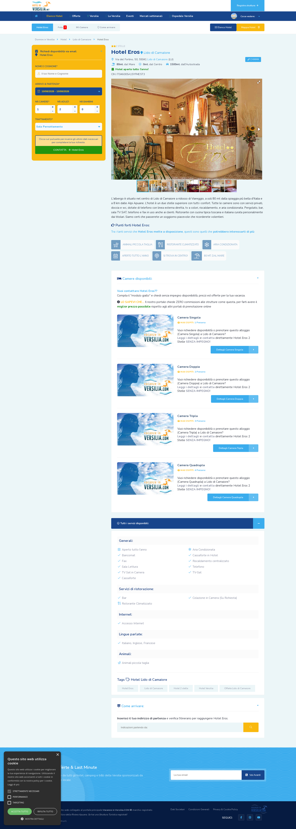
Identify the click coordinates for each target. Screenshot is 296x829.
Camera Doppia (188, 367)
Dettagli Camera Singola (237, 349)
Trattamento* (44, 119)
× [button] (57, 754)
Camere (82, 27)
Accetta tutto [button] (19, 811)
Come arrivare (106, 27)
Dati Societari (178, 809)
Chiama (254, 59)
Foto (62, 27)
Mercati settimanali (152, 16)
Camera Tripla (187, 416)
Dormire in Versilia (45, 39)
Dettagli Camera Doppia (237, 399)
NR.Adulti (63, 101)
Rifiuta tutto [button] (45, 811)
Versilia (93, 16)
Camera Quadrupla (191, 465)
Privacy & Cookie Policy (225, 809)
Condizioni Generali (198, 809)
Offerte (75, 16)
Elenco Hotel (55, 16)
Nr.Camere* (42, 101)
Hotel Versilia (206, 688)
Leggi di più (13, 784)
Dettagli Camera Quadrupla (235, 497)
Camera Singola (189, 317)
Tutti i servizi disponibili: (190, 523)
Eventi (131, 16)
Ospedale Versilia (182, 16)
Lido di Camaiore (82, 39)
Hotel (64, 39)
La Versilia (114, 16)
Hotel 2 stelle (181, 688)
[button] (259, 82)
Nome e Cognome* (46, 66)
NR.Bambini (86, 101)
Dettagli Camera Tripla (238, 448)
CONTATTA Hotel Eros (68, 149)
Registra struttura (247, 5)
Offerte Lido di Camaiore (237, 688)
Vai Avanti (253, 775)
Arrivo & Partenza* (47, 84)
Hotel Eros (42, 27)
